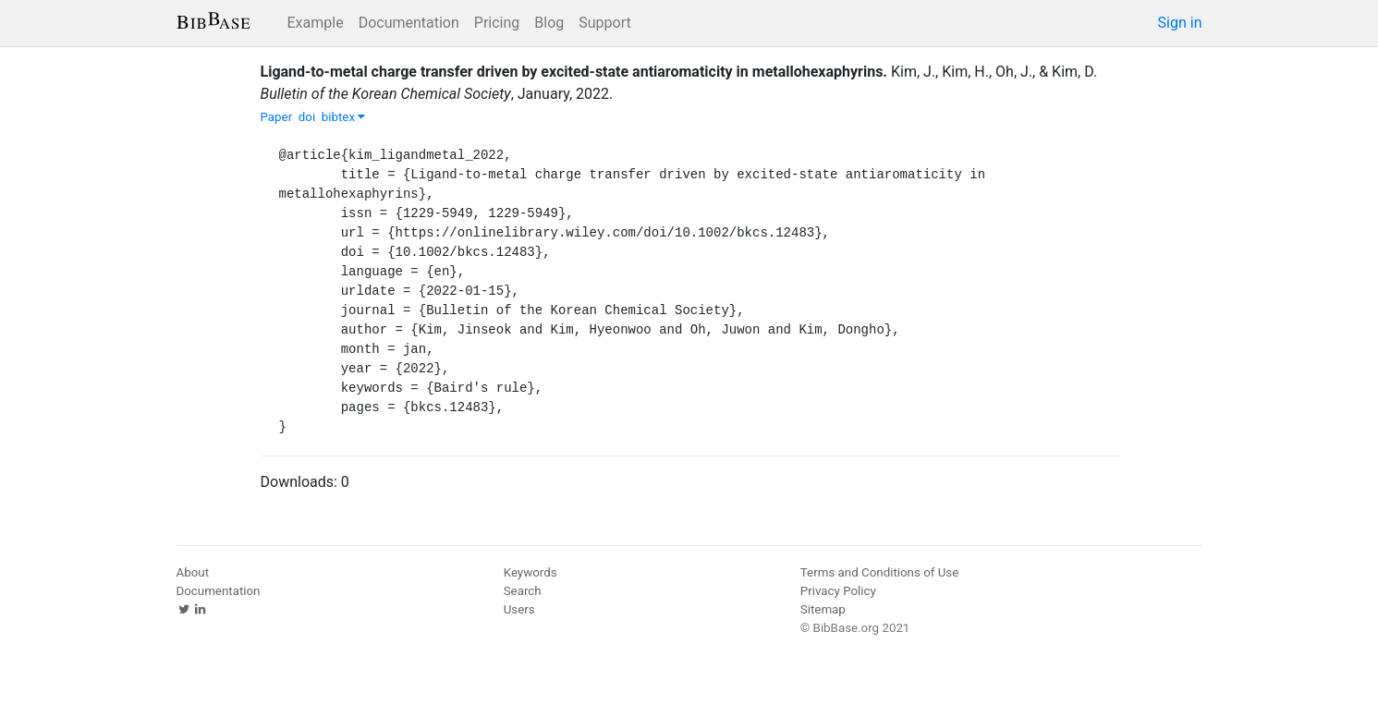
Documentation (409, 22)
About (193, 572)
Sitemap (823, 609)
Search (523, 591)
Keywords (530, 572)
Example (315, 22)
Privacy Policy (838, 591)
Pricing (497, 22)
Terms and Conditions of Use (879, 572)
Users (519, 609)
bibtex (344, 117)
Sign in (1180, 22)
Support (604, 22)
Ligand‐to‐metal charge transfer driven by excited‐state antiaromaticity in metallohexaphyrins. (574, 71)
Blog (549, 22)
